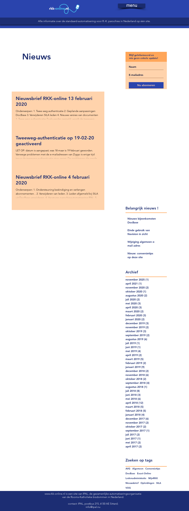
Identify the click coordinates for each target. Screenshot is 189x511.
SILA (158, 483)
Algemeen (137, 468)
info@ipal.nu (93, 507)
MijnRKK (153, 478)
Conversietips (152, 468)
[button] (131, 6)
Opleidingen (147, 483)
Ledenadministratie (136, 478)
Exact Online (144, 473)
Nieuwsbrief (132, 483)
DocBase (130, 473)
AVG (128, 468)
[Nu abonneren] (146, 85)
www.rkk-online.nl (55, 493)
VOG (128, 487)
